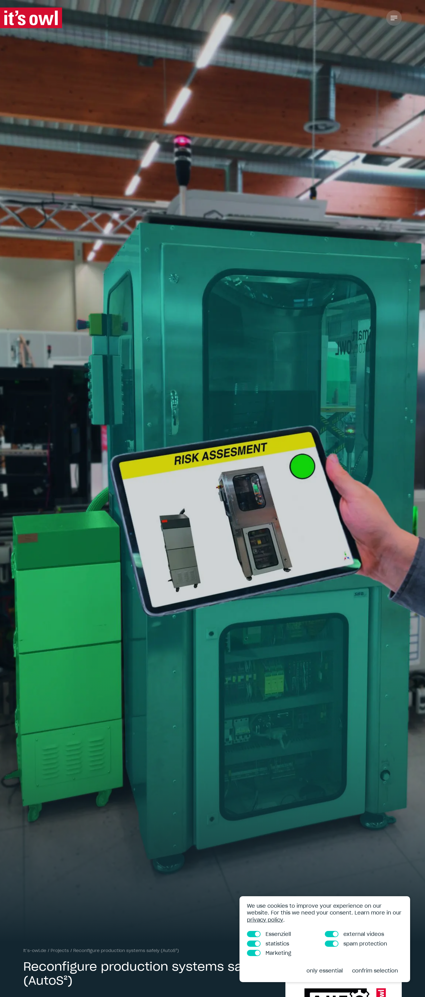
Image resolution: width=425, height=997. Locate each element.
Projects (60, 950)
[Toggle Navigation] (394, 18)
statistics (268, 944)
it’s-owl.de (34, 950)
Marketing (269, 953)
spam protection (356, 944)
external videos (354, 934)
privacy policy (265, 920)
